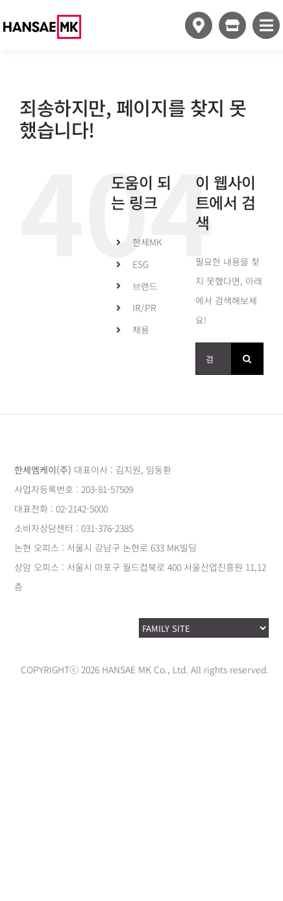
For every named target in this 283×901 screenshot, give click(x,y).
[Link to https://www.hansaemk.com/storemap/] (198, 25)
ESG (140, 264)
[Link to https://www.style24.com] (232, 25)
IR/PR (144, 307)
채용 (140, 329)
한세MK (147, 241)
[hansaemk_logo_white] (42, 7)
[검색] (247, 358)
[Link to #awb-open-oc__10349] (266, 25)
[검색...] (213, 358)
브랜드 (145, 286)
